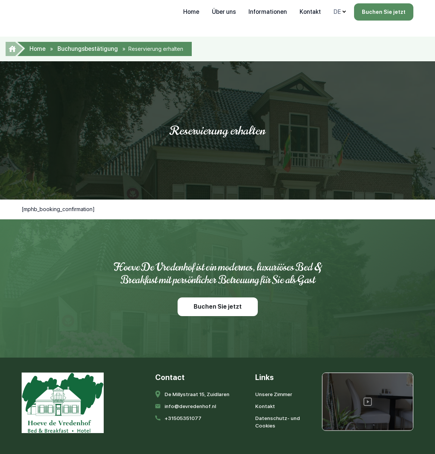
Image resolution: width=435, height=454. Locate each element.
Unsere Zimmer (273, 394)
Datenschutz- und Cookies (277, 422)
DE (337, 11)
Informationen (267, 11)
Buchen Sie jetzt (384, 12)
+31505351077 (183, 418)
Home (191, 11)
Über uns (224, 11)
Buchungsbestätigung (87, 48)
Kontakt (310, 11)
